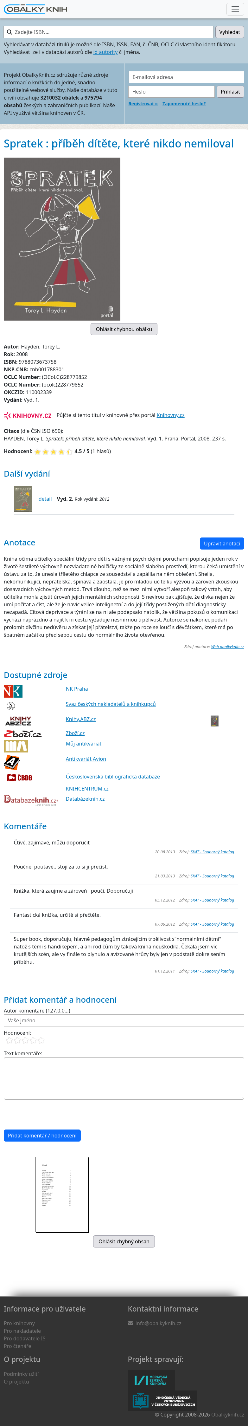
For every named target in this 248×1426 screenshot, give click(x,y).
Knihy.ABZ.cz (81, 719)
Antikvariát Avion (86, 758)
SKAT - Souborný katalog (212, 852)
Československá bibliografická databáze (113, 776)
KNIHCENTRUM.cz (87, 788)
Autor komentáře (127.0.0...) (37, 1010)
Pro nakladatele (22, 1330)
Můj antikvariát (84, 743)
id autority (105, 52)
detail (44, 498)
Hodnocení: (17, 1032)
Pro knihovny (19, 1323)
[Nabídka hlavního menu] (235, 9)
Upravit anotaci (222, 543)
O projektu (16, 1381)
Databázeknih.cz (85, 798)
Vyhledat (229, 32)
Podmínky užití (21, 1374)
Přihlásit (230, 91)
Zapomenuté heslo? (184, 104)
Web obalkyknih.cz (227, 646)
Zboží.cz (75, 733)
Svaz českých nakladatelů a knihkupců (111, 703)
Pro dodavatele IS (25, 1338)
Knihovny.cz (171, 415)
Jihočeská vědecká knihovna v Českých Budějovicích (162, 1400)
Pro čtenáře (17, 1346)
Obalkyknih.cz (227, 1414)
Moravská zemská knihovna (151, 1380)
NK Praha (77, 688)
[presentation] (52, 1114)
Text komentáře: (23, 1053)
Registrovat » (143, 104)
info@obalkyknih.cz (158, 1323)
